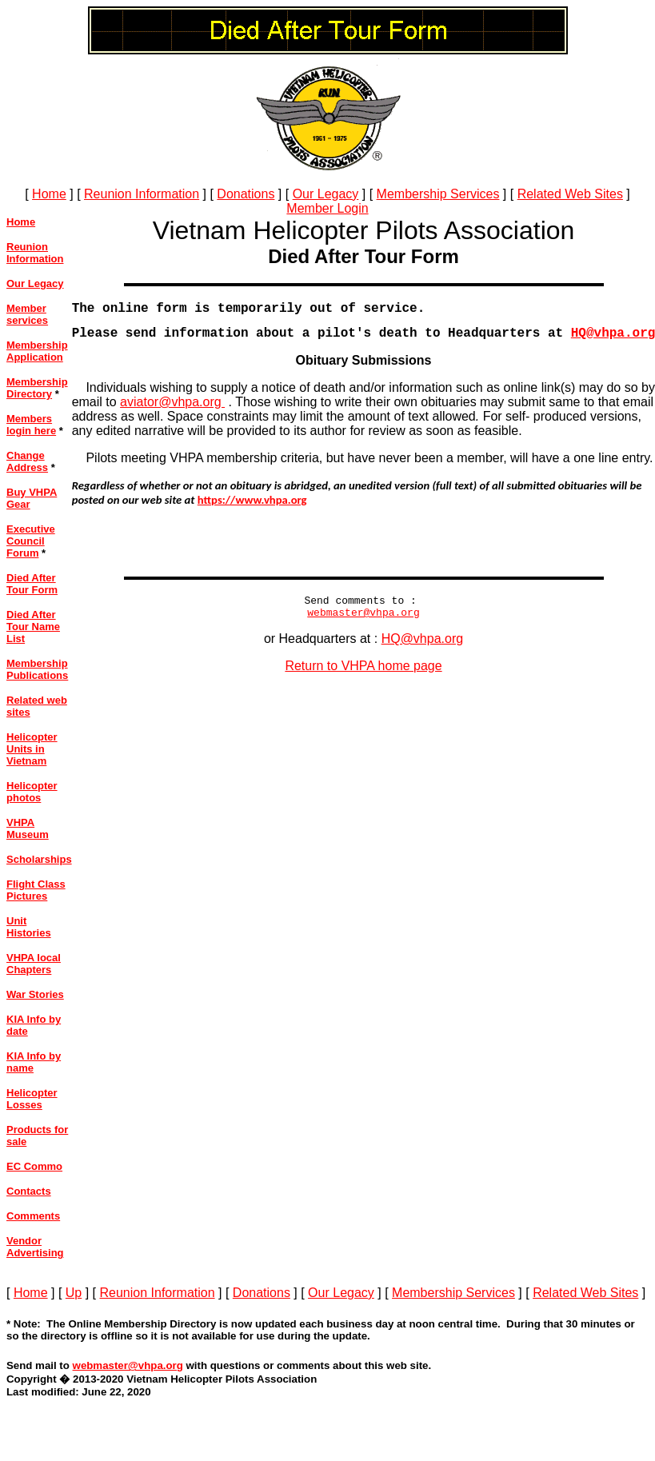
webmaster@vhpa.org (363, 623)
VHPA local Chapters (33, 964)
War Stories (35, 994)
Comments (33, 1216)
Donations (245, 194)
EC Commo (34, 1166)
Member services (27, 314)
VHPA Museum (27, 828)
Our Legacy (326, 194)
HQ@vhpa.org (422, 650)
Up (74, 1292)
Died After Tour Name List (33, 627)
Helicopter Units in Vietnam (32, 749)
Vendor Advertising (35, 1247)
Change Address (27, 461)
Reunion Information (141, 194)
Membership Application (37, 351)
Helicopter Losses (32, 1099)
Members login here (31, 425)
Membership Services (438, 194)
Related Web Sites (570, 194)
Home (49, 194)
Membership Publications (37, 669)
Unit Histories (28, 927)
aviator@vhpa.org (172, 408)
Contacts (28, 1191)
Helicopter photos (32, 792)
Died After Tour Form (32, 584)
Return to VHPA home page (363, 677)
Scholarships (39, 859)
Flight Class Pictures (36, 890)
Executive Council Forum (30, 541)
